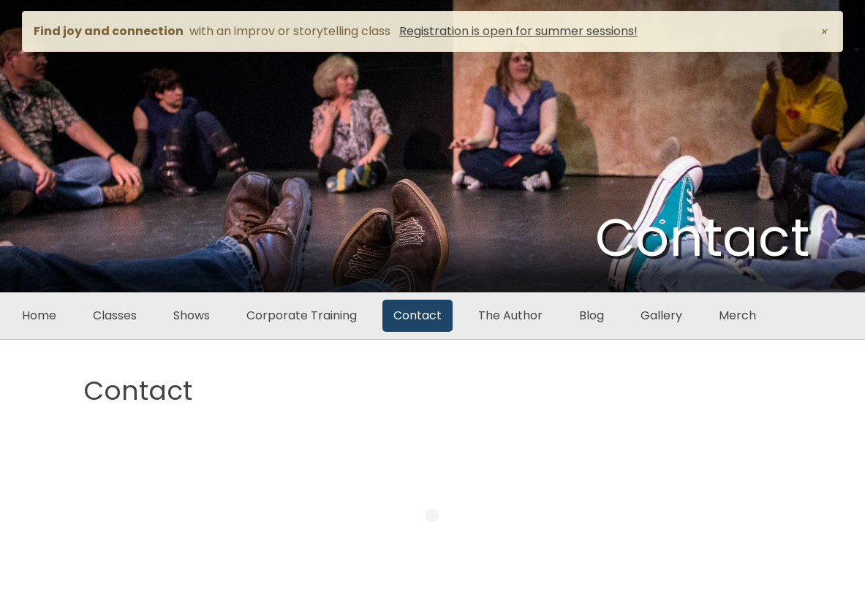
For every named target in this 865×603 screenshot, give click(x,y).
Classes (115, 315)
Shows (191, 315)
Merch (737, 315)
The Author (510, 315)
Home (39, 315)
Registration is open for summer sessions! (518, 31)
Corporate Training (301, 315)
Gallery (661, 315)
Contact (417, 315)
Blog (591, 315)
